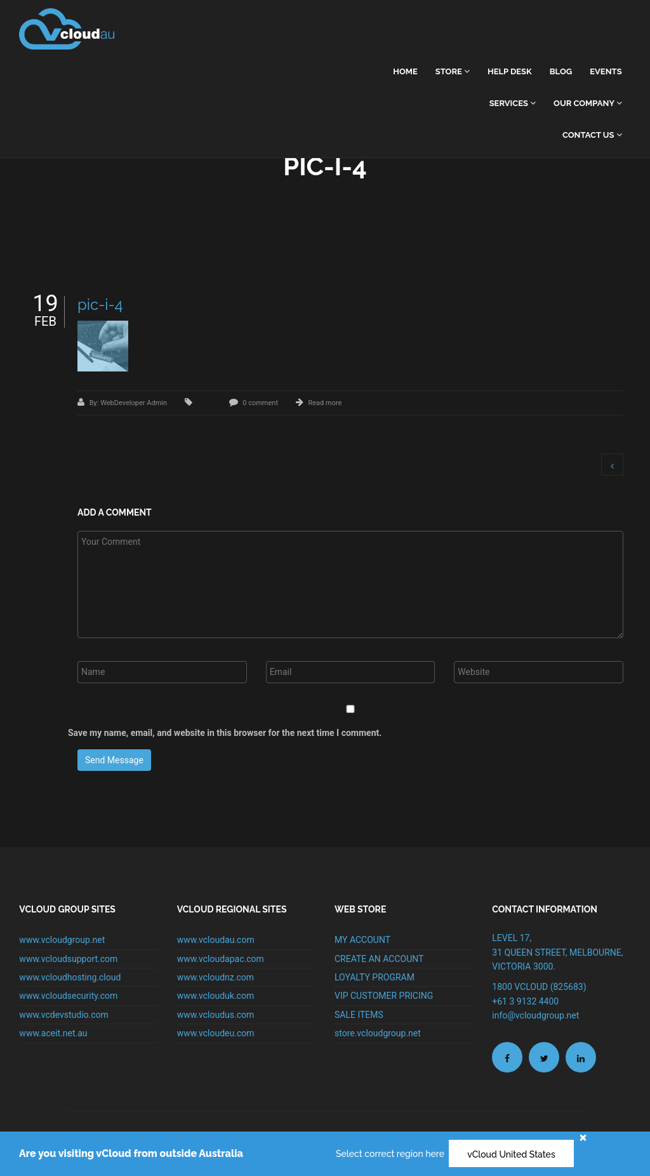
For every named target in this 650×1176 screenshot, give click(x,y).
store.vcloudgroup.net (378, 1033)
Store (452, 71)
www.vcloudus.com (216, 1015)
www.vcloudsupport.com (68, 959)
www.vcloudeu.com (216, 1033)
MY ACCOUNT (362, 940)
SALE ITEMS (359, 1015)
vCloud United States (511, 1154)
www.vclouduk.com (216, 996)
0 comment (260, 403)
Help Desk (510, 71)
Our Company (588, 103)
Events (605, 71)
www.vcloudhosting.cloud (70, 977)
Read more (325, 403)
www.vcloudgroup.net (62, 940)
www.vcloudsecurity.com (68, 996)
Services (512, 103)
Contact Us (592, 135)
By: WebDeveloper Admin (129, 403)
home (405, 71)
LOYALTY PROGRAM (375, 977)
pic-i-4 (100, 304)
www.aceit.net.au (53, 1033)
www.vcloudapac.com (220, 959)
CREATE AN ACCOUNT (379, 959)
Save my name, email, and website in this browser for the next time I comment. (224, 733)
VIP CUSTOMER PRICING (384, 996)
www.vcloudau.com (216, 940)
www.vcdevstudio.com (64, 1015)
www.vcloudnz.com (215, 977)
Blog (561, 71)
